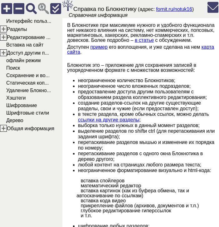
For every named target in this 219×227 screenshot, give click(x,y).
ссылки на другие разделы (108, 119)
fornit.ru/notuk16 (174, 9)
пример (99, 47)
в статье (144, 40)
